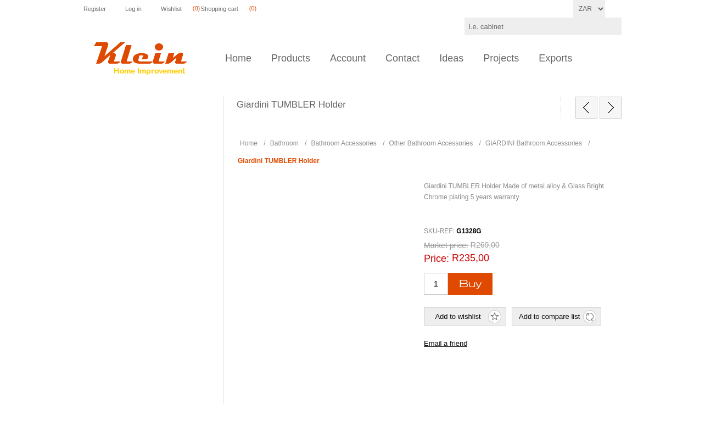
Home (238, 58)
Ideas (451, 58)
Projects (501, 58)
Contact (402, 58)
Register (94, 8)
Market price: (446, 245)
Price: (436, 258)
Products (290, 58)
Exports (555, 58)
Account (348, 58)
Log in (133, 8)
